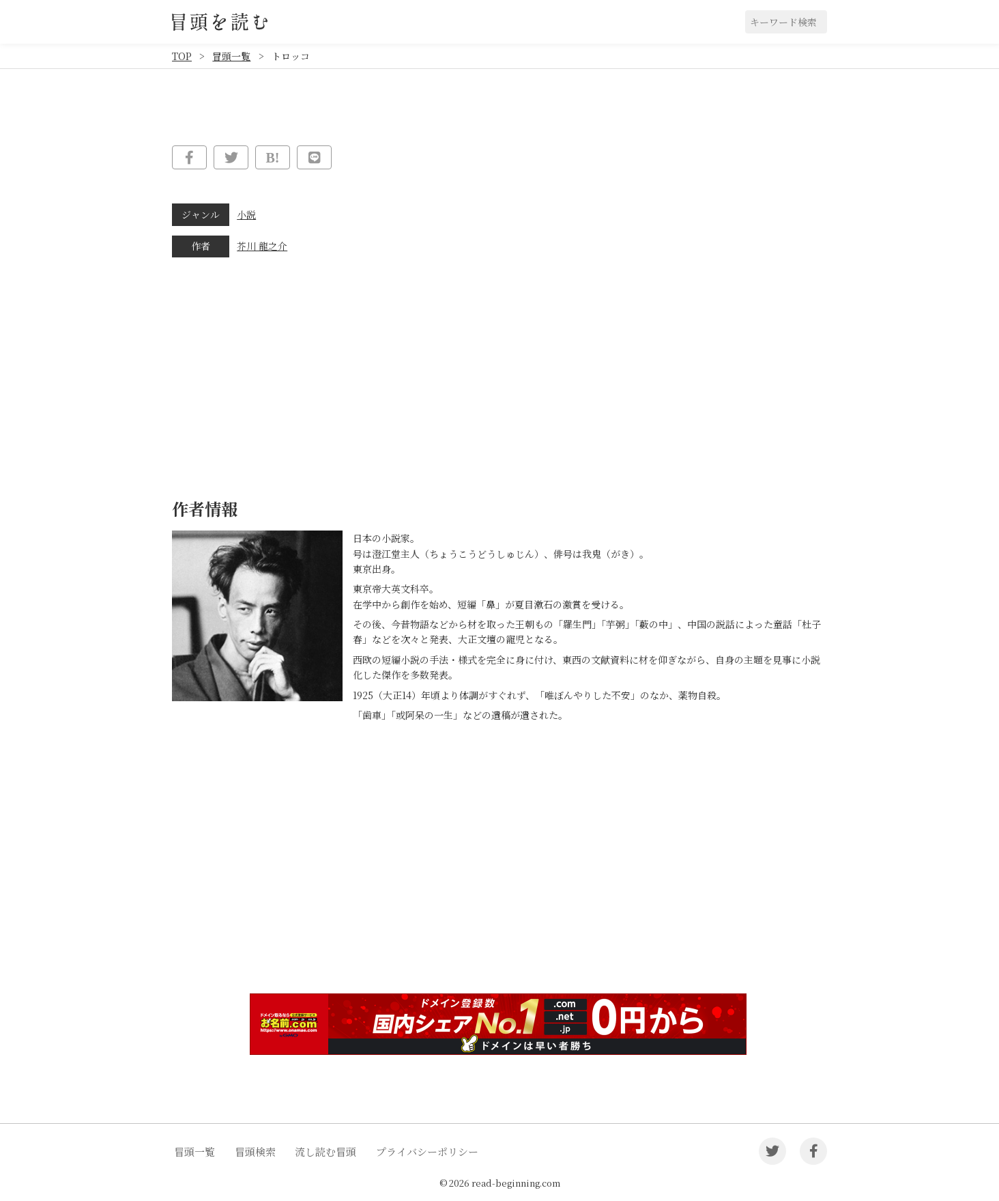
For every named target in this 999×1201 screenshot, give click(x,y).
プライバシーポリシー (427, 1151)
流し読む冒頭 (325, 1151)
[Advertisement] (499, 877)
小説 (246, 214)
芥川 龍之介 (262, 246)
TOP (182, 56)
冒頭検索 (255, 1151)
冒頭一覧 (231, 56)
